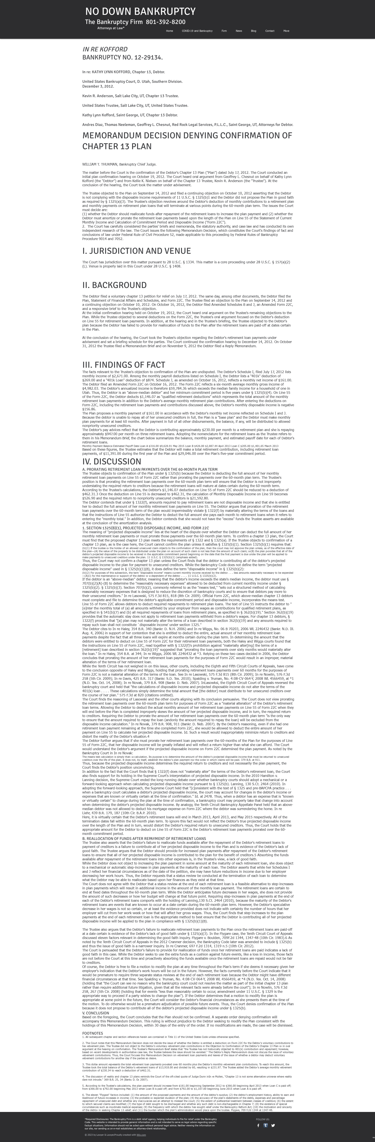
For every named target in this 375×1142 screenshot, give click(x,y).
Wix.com (141, 1135)
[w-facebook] (258, 1125)
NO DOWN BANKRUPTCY (140, 11)
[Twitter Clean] (273, 1125)
